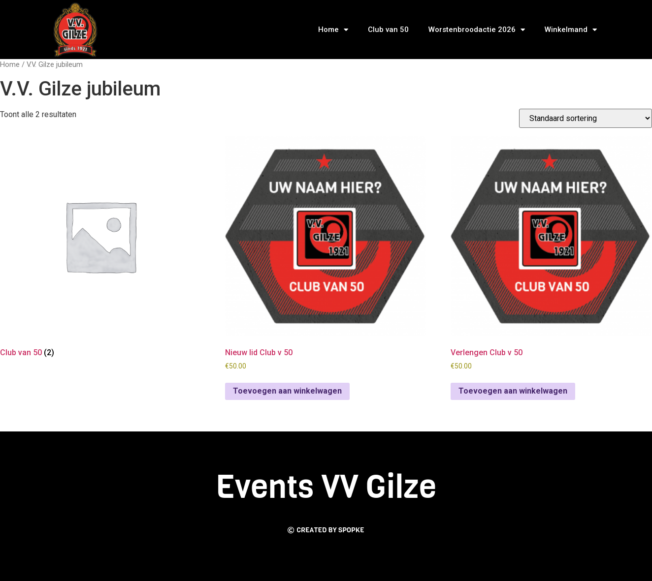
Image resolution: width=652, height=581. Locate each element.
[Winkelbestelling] (585, 118)
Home (333, 29)
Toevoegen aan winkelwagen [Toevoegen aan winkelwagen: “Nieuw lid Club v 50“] (287, 391)
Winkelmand (571, 29)
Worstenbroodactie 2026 (476, 29)
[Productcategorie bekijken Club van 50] (100, 248)
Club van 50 (388, 29)
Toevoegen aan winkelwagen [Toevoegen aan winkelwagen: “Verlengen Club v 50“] (512, 391)
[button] (325, 531)
